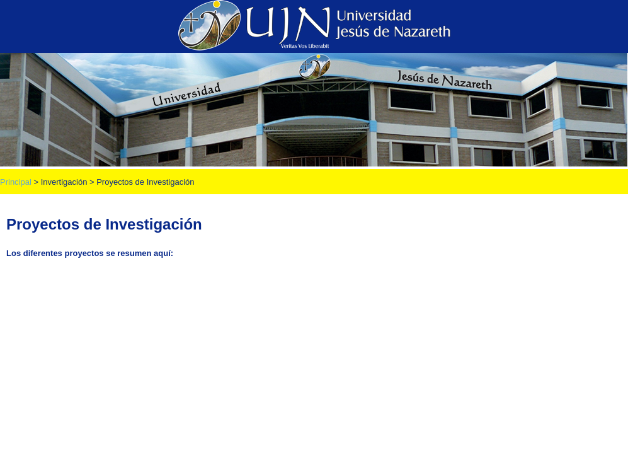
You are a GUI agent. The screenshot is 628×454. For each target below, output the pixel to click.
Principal (15, 182)
